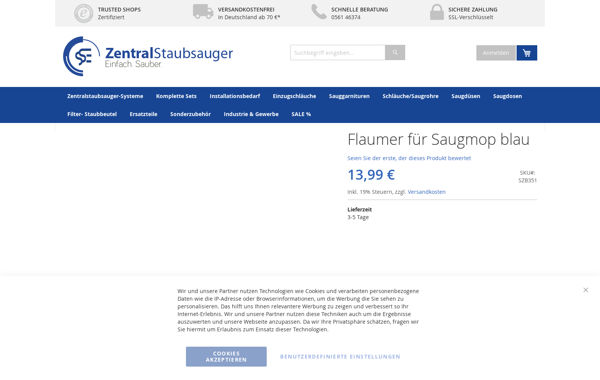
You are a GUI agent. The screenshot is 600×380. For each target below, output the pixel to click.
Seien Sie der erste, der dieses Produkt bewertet (409, 158)
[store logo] (148, 56)
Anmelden (496, 52)
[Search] (395, 52)
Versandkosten (427, 191)
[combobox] (347, 52)
